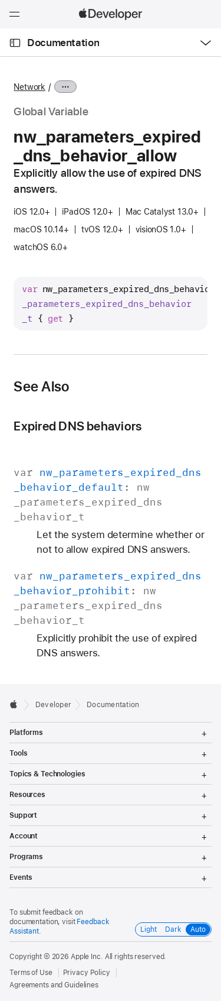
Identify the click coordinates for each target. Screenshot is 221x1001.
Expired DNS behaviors (77, 426)
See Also (41, 386)
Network (29, 87)
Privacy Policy (86, 972)
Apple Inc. (87, 957)
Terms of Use (30, 972)
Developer (53, 705)
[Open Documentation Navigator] (15, 42)
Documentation (63, 42)
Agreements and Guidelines (53, 985)
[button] (0, 0)
